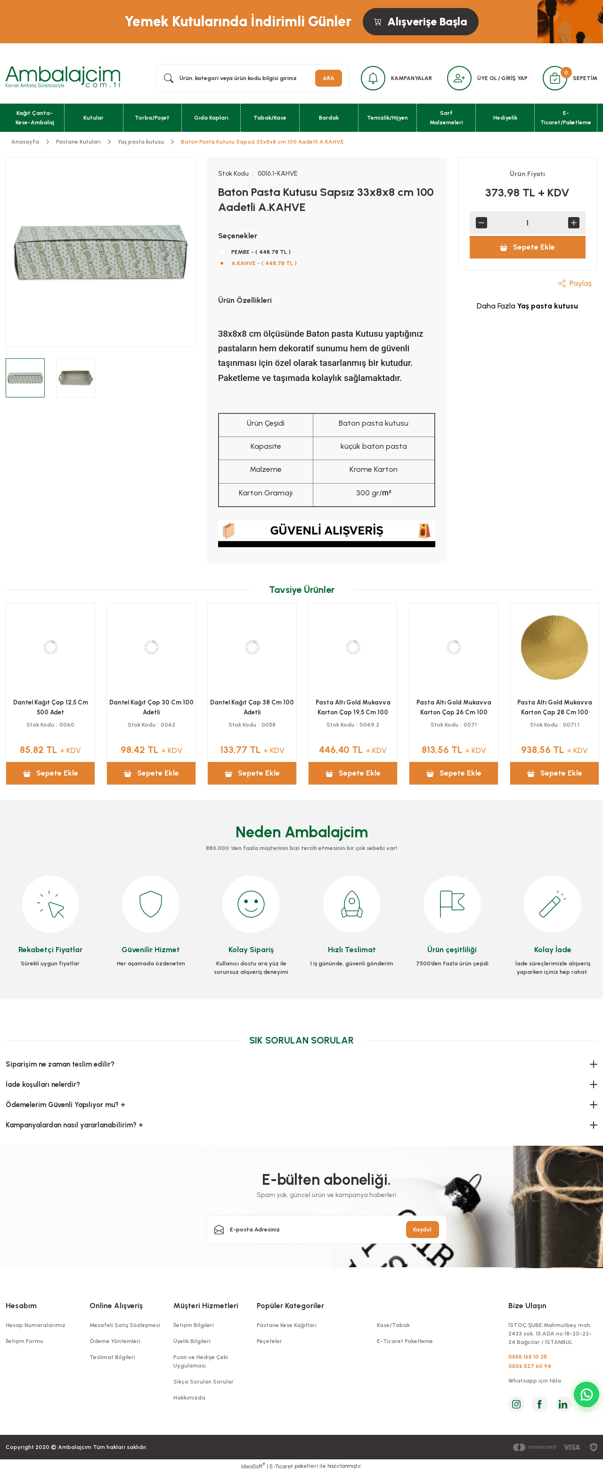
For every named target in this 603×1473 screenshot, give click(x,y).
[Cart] (555, 78)
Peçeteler (269, 1341)
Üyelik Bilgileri (192, 1341)
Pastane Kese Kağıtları (287, 1325)
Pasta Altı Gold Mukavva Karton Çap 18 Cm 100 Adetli (555, 707)
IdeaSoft (253, 1466)
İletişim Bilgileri (193, 1325)
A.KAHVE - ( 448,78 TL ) (264, 263)
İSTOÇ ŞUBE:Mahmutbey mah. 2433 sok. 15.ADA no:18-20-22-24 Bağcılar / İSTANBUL (550, 1333)
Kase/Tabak (393, 1325)
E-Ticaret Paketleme (405, 1341)
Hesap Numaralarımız (35, 1325)
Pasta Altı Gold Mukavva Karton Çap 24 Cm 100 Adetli (353, 707)
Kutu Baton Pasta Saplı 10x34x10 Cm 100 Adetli (252, 707)
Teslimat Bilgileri (112, 1357)
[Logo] (63, 77)
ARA (328, 78)
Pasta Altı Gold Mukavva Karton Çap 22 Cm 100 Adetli (453, 707)
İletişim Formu (24, 1341)
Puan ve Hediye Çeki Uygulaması (200, 1361)
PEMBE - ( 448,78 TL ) (261, 252)
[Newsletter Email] (327, 1229)
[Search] (253, 78)
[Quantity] (527, 223)
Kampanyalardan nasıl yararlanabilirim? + (74, 1125)
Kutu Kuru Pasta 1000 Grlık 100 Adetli (151, 707)
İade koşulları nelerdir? (43, 1084)
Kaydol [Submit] (422, 1229)
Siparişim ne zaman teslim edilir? (60, 1064)
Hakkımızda (189, 1397)
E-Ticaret (281, 1466)
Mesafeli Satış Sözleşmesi (125, 1325)
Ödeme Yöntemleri (115, 1341)
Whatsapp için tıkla (534, 1380)
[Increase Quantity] (573, 223)
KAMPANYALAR (411, 78)
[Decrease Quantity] (481, 223)
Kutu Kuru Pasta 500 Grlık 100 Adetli (50, 707)
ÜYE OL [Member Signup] (487, 78)
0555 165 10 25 (527, 1356)
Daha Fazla (527, 305)
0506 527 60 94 (529, 1366)
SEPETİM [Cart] (585, 78)
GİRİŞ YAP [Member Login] (514, 78)
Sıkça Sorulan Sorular (203, 1381)
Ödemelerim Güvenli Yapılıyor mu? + (65, 1105)
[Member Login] (459, 78)
